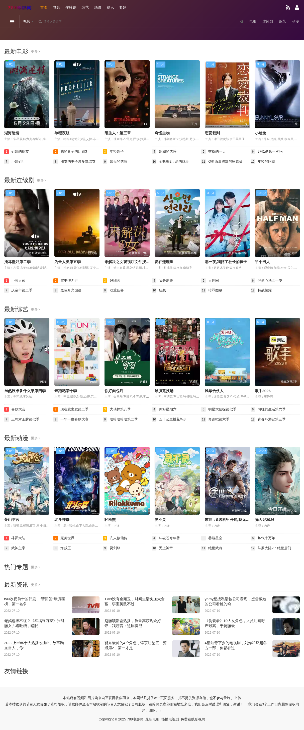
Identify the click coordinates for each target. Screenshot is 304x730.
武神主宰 (14, 548)
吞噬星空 (211, 538)
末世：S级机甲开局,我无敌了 (229, 519)
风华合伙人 (214, 391)
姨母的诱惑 (115, 161)
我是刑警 (162, 280)
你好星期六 (164, 409)
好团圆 (111, 280)
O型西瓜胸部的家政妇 (222, 161)
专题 (123, 7)
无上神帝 (162, 548)
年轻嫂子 (113, 151)
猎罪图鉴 (211, 290)
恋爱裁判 (212, 133)
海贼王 (62, 548)
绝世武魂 (211, 548)
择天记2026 (264, 519)
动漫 (98, 7)
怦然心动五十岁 (266, 280)
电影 (56, 7)
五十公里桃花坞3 (168, 419)
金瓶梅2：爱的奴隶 (170, 161)
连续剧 (70, 7)
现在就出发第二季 (70, 409)
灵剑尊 (111, 548)
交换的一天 (213, 151)
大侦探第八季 (117, 409)
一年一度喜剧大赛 (70, 419)
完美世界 (63, 538)
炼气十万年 (263, 538)
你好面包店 (114, 391)
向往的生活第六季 (268, 409)
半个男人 (262, 262)
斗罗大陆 (14, 538)
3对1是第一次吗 (267, 151)
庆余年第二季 (18, 290)
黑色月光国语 (67, 290)
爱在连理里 (164, 262)
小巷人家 (14, 280)
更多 (35, 51)
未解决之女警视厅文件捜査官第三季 (135, 262)
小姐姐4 (14, 161)
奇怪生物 (162, 133)
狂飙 (159, 290)
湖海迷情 (11, 133)
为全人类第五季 (67, 262)
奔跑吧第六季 (215, 419)
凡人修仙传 (115, 538)
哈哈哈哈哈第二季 (120, 419)
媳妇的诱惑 (164, 151)
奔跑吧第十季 (65, 391)
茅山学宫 (11, 519)
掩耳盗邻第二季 (17, 262)
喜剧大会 (14, 409)
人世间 (210, 280)
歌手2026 (263, 391)
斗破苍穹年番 (166, 538)
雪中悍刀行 (65, 280)
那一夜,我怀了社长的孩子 (226, 262)
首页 (44, 7)
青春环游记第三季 (268, 419)
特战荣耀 (261, 290)
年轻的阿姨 (263, 161)
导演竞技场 (164, 391)
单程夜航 (61, 133)
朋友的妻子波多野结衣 (74, 161)
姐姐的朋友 (16, 151)
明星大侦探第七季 (218, 409)
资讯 (110, 7)
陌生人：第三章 (118, 133)
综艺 (85, 7)
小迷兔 (260, 133)
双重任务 (113, 290)
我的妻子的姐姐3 (70, 151)
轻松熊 (110, 519)
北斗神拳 (61, 519)
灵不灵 (160, 519)
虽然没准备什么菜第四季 (25, 391)
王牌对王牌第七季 (21, 419)
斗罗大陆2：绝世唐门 (271, 548)
